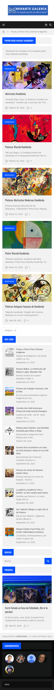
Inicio (7, 684)
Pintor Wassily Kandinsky (17, 253)
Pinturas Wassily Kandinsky (18, 147)
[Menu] (3, 25)
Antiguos (10, 330)
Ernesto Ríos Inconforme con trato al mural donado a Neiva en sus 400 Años (32, 450)
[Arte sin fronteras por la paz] (9, 658)
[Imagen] (27, 75)
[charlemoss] (42, 658)
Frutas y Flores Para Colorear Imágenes (29, 32)
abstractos (9, 69)
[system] (46, 25)
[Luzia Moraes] (20, 658)
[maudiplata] (9, 669)
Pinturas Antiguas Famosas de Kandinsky (24, 306)
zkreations (21, 637)
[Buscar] (50, 25)
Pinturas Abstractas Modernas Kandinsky (24, 200)
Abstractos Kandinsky (15, 94)
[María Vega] (31, 658)
